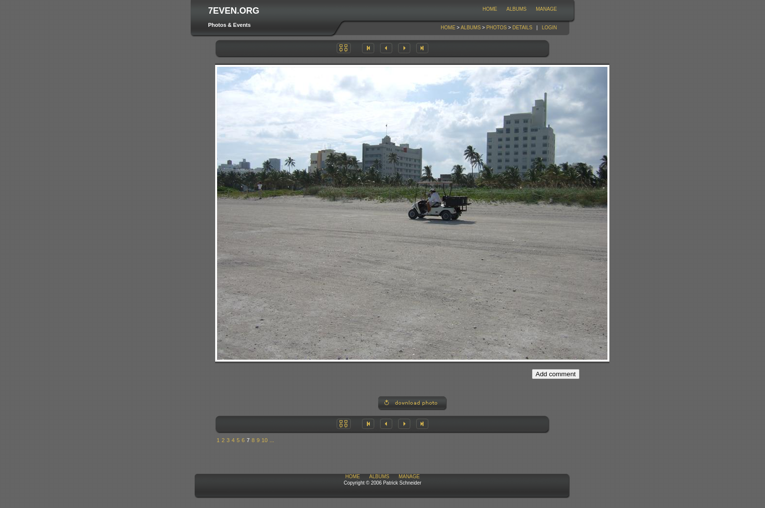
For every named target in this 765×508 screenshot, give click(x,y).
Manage (546, 9)
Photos (496, 27)
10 (264, 440)
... (272, 440)
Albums (516, 9)
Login (549, 27)
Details (522, 27)
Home (490, 9)
